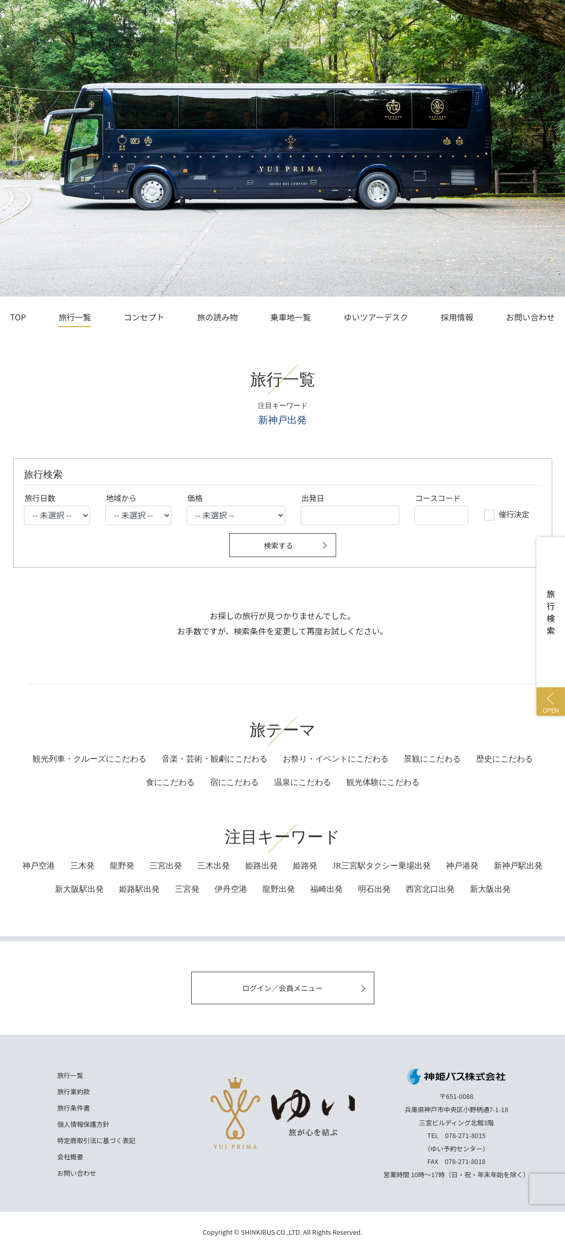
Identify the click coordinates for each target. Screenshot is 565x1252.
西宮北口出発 (430, 889)
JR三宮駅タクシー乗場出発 (382, 865)
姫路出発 (261, 865)
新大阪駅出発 (79, 889)
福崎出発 (326, 889)
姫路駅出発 (139, 889)
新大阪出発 (490, 889)
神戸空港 (38, 865)
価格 (195, 497)
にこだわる (170, 782)
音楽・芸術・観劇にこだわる (214, 758)
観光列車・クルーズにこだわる (89, 758)
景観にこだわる (432, 758)
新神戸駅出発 (518, 865)
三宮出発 (166, 865)
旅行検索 (551, 612)
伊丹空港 (231, 889)
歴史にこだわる (504, 758)
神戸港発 (462, 865)
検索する (278, 545)
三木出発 (213, 865)
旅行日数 (40, 497)
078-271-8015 (465, 1135)
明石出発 (374, 889)
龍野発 (122, 865)
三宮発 (187, 889)
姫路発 (305, 865)
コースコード (438, 497)
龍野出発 (278, 889)
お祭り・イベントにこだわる (336, 758)
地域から (121, 497)
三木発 (82, 865)
